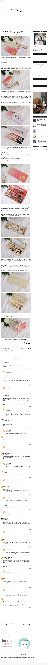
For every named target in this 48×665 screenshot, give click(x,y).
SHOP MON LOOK (3, 4)
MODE (40, 75)
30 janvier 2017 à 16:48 (6, 395)
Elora (4, 539)
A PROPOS (2, 1)
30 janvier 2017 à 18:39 (6, 487)
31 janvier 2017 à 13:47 (6, 519)
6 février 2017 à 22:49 (8, 572)
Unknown (5, 598)
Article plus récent (5, 624)
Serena (4, 361)
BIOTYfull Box (40, 68)
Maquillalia (14, 270)
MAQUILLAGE (6, 350)
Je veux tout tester (9, 371)
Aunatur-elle (5, 436)
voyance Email (5, 377)
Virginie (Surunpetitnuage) (7, 557)
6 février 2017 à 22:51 (8, 591)
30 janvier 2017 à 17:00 (6, 420)
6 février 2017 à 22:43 (8, 481)
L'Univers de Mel (6, 578)
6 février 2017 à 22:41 (8, 410)
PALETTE (11, 350)
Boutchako (5, 504)
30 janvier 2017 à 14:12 (6, 362)
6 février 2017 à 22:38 (8, 372)
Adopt (16, 102)
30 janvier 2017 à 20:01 (6, 505)
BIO (40, 66)
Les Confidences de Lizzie (7, 453)
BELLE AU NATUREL (40, 64)
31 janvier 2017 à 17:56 (6, 558)
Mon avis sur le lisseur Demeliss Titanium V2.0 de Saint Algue (41, 141)
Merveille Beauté (6, 486)
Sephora (12, 160)
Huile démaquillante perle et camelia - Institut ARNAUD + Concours (41, 125)
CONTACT (1, 0)
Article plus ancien (27, 624)
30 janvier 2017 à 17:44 (6, 454)
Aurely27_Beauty (6, 419)
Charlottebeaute (6, 471)
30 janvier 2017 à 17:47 (6, 472)
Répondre (29, 368)
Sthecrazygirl (5, 518)
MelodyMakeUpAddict (7, 394)
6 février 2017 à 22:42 (8, 448)
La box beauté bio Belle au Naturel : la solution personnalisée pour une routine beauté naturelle (40, 90)
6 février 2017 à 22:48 (8, 533)
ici (1, 103)
